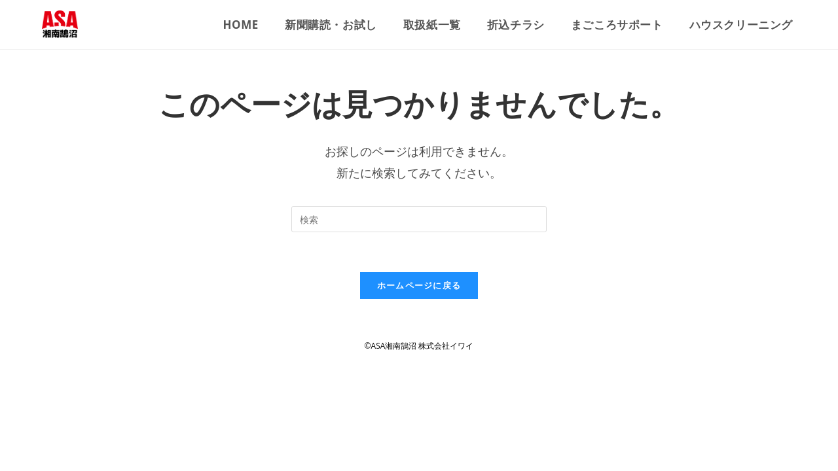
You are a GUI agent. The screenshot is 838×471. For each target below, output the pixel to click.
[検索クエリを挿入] (419, 219)
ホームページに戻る (419, 285)
